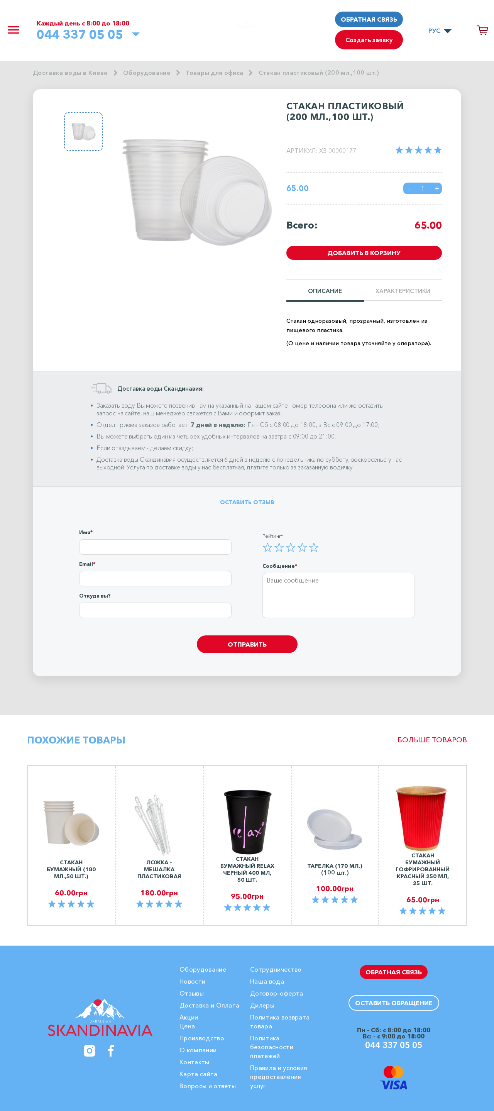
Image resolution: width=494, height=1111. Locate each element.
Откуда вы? (95, 596)
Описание (325, 291)
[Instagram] (89, 1051)
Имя (84, 532)
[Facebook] (111, 1051)
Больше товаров (432, 740)
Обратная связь (369, 19)
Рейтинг (271, 536)
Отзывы (191, 993)
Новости (192, 981)
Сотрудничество (275, 969)
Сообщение (278, 566)
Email (86, 564)
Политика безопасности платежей (271, 1047)
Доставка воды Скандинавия (136, 459)
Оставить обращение (394, 1003)
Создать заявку (368, 40)
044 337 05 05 (80, 34)
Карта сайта (198, 1074)
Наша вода (267, 981)
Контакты (194, 1062)
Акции (188, 1017)
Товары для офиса (214, 72)
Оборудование (147, 72)
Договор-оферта (276, 993)
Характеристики (403, 291)
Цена (187, 1026)
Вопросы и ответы (207, 1086)
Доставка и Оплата (209, 1005)
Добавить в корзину (364, 253)
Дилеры (262, 1005)
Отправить (247, 644)
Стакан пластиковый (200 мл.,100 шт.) (319, 72)
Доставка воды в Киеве (70, 72)
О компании (198, 1050)
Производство (201, 1038)
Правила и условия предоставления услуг (278, 1076)
